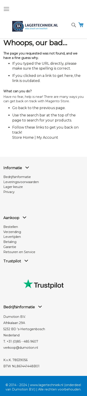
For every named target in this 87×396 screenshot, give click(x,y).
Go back (19, 108)
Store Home (23, 137)
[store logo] (35, 26)
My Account (47, 137)
